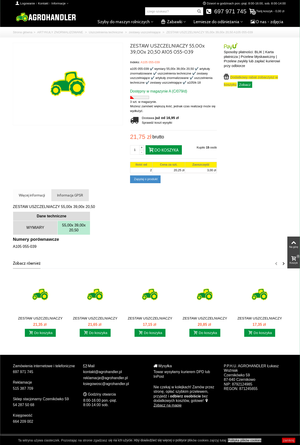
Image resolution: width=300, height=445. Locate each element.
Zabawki (171, 22)
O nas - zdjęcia (267, 22)
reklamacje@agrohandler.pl (105, 378)
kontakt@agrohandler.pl (102, 372)
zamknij (288, 440)
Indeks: (135, 62)
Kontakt (43, 3)
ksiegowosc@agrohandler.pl (106, 384)
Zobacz (245, 85)
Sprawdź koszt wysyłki (157, 122)
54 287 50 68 (23, 405)
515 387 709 (23, 388)
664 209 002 (23, 421)
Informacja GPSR (70, 195)
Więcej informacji (32, 195)
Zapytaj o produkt (145, 179)
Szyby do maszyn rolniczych (124, 21)
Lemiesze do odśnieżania (216, 21)
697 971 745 (226, 11)
